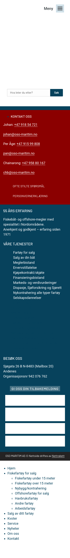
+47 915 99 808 (28, 144)
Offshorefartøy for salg (32, 493)
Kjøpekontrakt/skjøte (28, 273)
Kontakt (13, 539)
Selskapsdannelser (27, 298)
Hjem (11, 468)
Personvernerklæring (30, 196)
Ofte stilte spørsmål (29, 186)
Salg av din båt (24, 257)
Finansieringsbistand (28, 278)
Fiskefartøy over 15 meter (34, 483)
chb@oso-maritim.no (19, 172)
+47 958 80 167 (33, 163)
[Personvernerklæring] (6, 196)
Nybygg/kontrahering (30, 488)
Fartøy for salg (24, 252)
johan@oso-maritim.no (20, 134)
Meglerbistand (24, 262)
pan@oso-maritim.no (19, 153)
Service (12, 523)
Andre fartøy (24, 503)
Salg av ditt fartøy (20, 513)
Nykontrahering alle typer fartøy (36, 293)
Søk (56, 92)
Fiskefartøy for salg (21, 473)
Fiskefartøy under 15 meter (35, 478)
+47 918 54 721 (26, 125)
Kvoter (12, 518)
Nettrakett (58, 455)
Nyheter (13, 528)
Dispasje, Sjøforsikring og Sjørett (37, 288)
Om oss (13, 533)
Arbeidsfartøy (25, 508)
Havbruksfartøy (26, 498)
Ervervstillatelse (25, 268)
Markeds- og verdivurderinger (35, 283)
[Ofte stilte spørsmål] (6, 186)
